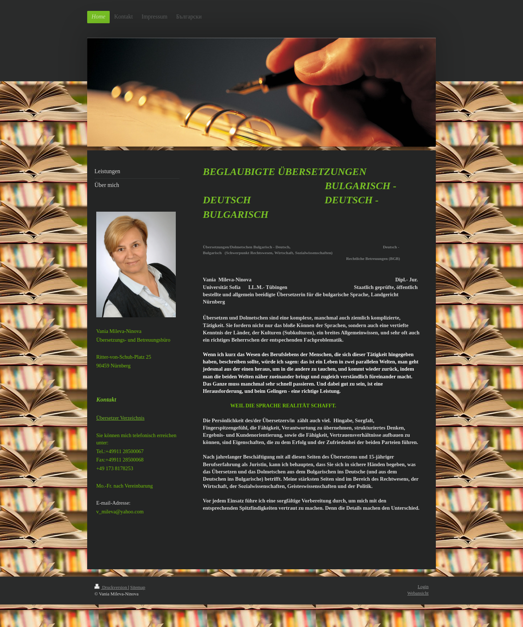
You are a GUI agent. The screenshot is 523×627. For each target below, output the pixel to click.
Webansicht (418, 593)
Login (423, 586)
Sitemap (137, 587)
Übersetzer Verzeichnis (120, 418)
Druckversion (111, 587)
